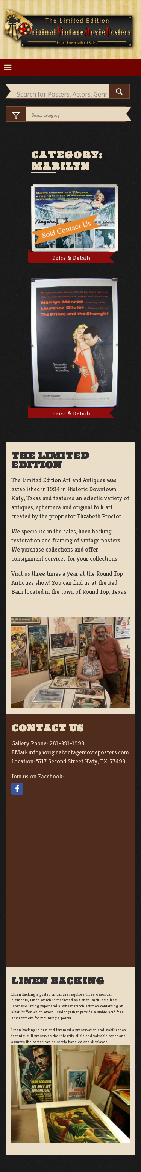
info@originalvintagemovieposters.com (79, 752)
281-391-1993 (66, 743)
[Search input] (62, 94)
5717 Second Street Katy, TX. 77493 (80, 761)
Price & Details (71, 257)
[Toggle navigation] (7, 67)
